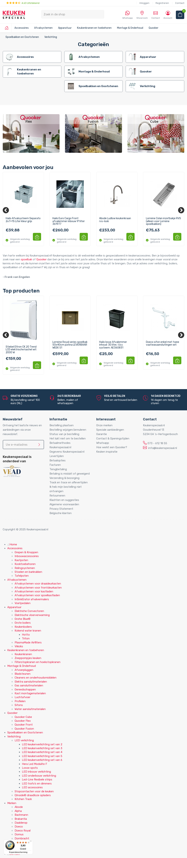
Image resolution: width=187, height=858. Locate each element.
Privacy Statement (61, 508)
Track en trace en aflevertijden (68, 482)
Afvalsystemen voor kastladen (34, 591)
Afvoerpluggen (24, 670)
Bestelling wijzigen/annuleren (67, 429)
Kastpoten (21, 560)
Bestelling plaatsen (61, 425)
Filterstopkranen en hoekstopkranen (37, 662)
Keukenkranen (23, 654)
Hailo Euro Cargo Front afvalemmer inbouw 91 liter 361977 (68, 221)
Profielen (20, 701)
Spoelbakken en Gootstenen (22, 37)
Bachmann (21, 814)
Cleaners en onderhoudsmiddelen (35, 677)
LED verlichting (24, 740)
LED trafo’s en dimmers (37, 783)
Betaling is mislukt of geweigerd (69, 473)
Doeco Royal (22, 830)
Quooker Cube (23, 717)
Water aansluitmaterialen (30, 709)
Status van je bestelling (64, 434)
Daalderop (21, 822)
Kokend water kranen (28, 630)
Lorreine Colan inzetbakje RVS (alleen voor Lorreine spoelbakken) (163, 221)
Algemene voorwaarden (64, 504)
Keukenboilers (23, 626)
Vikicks (19, 646)
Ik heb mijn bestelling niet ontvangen (65, 489)
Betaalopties (57, 460)
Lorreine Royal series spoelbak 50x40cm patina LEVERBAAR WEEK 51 (69, 345)
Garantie (101, 434)
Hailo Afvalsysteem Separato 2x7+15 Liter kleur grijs (23, 220)
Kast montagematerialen (30, 693)
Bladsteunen (22, 673)
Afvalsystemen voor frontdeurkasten (38, 587)
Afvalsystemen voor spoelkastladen (37, 595)
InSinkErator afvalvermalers (32, 599)
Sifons (19, 705)
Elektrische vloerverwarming (32, 615)
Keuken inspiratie (106, 451)
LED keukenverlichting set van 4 (42, 752)
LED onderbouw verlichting (39, 775)
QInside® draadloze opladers (33, 795)
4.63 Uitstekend (22, 3)
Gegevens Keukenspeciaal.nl (66, 451)
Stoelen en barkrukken (28, 572)
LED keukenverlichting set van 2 (42, 744)
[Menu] (30, 842)
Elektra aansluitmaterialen (31, 681)
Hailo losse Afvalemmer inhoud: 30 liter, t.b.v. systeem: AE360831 (113, 345)
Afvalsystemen (43, 27)
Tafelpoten (22, 575)
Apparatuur (65, 27)
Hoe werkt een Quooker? (111, 447)
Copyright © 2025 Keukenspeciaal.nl (25, 529)
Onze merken (104, 425)
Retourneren (57, 495)
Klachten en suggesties (64, 500)
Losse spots (30, 767)
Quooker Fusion (24, 728)
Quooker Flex (23, 720)
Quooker (153, 27)
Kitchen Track (23, 799)
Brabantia (21, 818)
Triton (26, 638)
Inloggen (144, 3)
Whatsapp (102, 443)
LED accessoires (32, 787)
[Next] (181, 210)
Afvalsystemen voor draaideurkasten (38, 583)
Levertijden (56, 456)
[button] (37, 237)
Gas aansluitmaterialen (29, 685)
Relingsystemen (25, 568)
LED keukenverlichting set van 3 (42, 748)
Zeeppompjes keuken (28, 658)
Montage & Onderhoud (130, 27)
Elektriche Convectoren (29, 611)
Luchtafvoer (22, 697)
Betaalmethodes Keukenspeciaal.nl (60, 445)
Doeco (19, 826)
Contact (179, 3)
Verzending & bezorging (64, 478)
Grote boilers (23, 622)
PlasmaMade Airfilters (28, 642)
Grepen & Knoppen (26, 552)
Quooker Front (24, 724)
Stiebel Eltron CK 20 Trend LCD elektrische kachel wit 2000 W (21, 349)
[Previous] (6, 210)
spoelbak (26, 259)
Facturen (55, 465)
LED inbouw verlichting (36, 771)
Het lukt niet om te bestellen (67, 438)
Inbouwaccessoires (27, 556)
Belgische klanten (60, 513)
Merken (11, 803)
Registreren (162, 3)
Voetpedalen (22, 603)
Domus (19, 834)
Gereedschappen (25, 689)
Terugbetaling (58, 469)
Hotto (26, 634)
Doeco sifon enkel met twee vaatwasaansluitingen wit (162, 343)
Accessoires (21, 27)
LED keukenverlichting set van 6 (42, 760)
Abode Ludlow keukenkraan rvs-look (115, 220)
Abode (19, 807)
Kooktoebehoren (25, 564)
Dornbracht (22, 838)
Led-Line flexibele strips (37, 779)
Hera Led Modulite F (34, 764)
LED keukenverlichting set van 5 (42, 756)
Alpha (18, 811)
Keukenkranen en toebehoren (94, 27)
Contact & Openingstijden (112, 438)
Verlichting (50, 37)
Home (12, 544)
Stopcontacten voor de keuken (34, 791)
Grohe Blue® (22, 619)
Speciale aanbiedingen (110, 429)
